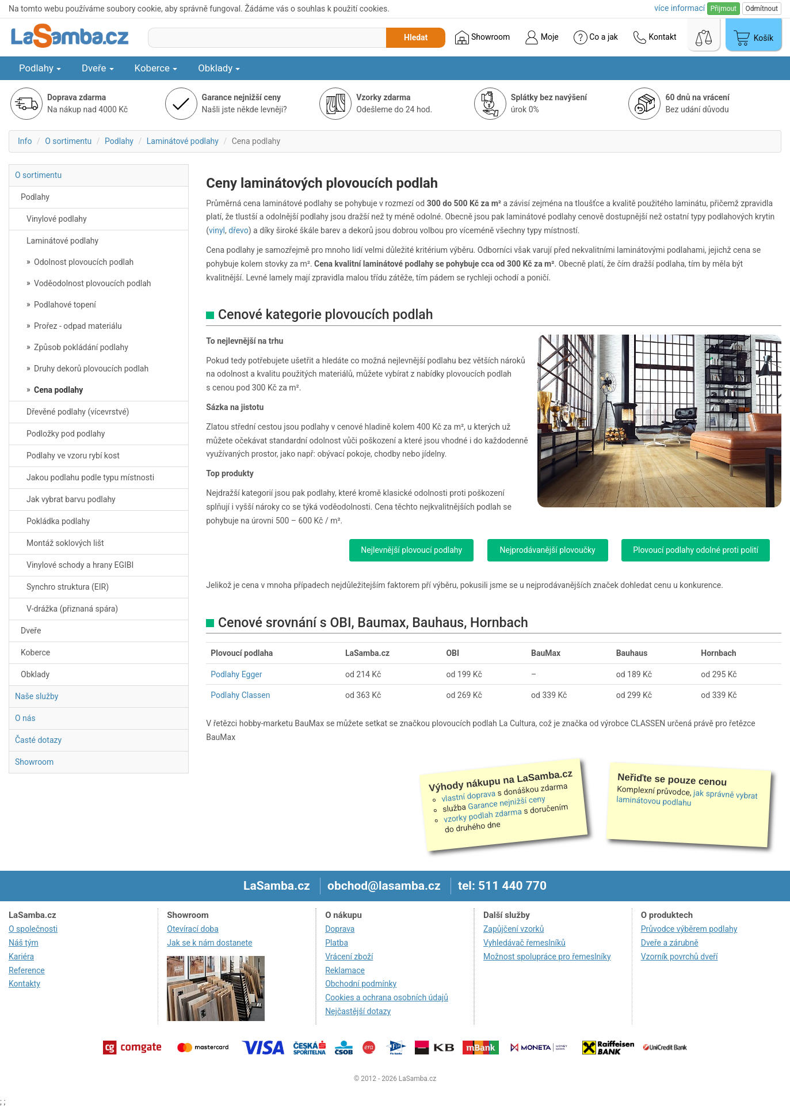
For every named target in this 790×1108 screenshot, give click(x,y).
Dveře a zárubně (670, 942)
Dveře (98, 68)
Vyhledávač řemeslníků (524, 942)
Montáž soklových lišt (65, 543)
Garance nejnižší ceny (506, 802)
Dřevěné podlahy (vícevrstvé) (77, 411)
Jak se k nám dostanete (209, 942)
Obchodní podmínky (360, 983)
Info (25, 141)
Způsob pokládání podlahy (80, 347)
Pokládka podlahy (58, 521)
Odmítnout (762, 9)
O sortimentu (68, 141)
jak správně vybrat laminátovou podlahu (687, 797)
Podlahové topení (64, 304)
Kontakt (655, 37)
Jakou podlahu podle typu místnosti (90, 477)
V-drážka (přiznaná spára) (72, 608)
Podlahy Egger (236, 674)
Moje (541, 37)
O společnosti (33, 929)
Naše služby (36, 696)
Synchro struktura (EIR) (67, 586)
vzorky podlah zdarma (482, 815)
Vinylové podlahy (56, 218)
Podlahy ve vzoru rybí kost (73, 455)
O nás (25, 718)
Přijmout (723, 9)
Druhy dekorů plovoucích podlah (90, 368)
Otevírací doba (193, 929)
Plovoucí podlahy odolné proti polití (695, 550)
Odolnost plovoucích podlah (83, 262)
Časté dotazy (38, 740)
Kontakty (24, 983)
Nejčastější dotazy (358, 1011)
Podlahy (40, 68)
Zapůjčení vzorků (513, 929)
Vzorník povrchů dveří (679, 956)
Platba (336, 942)
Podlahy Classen (240, 695)
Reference (27, 970)
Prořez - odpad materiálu (77, 326)
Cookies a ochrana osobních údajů (386, 997)
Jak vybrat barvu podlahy (71, 499)
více (679, 8)
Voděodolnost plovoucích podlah (91, 283)
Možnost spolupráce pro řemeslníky (547, 956)
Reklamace (345, 970)
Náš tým (24, 942)
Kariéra (21, 956)
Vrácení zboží (349, 956)
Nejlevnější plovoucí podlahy (411, 550)
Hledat (416, 37)
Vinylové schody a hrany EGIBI (79, 565)
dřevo (238, 230)
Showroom (482, 37)
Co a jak (596, 37)
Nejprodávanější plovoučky (548, 550)
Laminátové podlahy (183, 141)
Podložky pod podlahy (65, 433)
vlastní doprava (468, 795)
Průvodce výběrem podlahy (689, 929)
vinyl (217, 230)
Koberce (156, 68)
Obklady (219, 68)
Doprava (339, 929)
